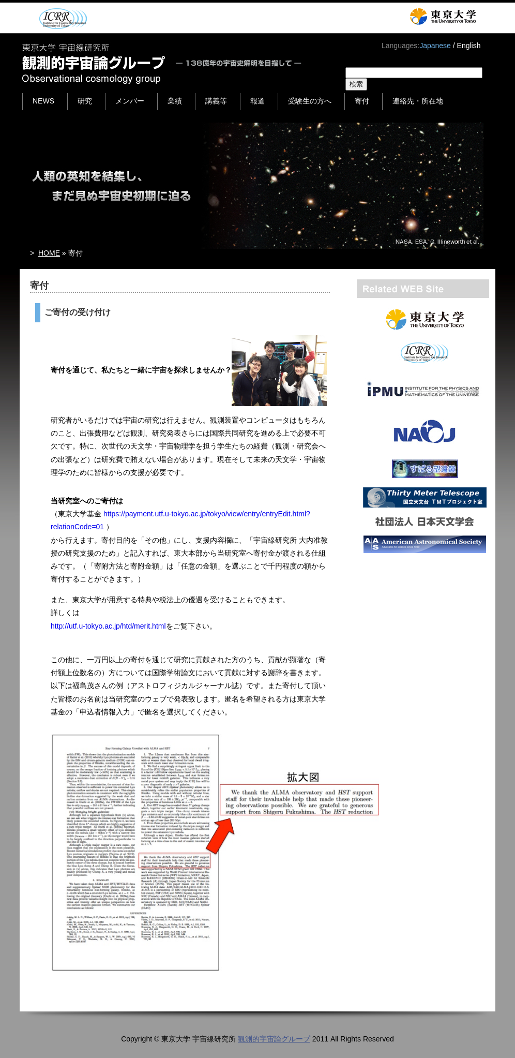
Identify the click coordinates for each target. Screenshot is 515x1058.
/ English (467, 45)
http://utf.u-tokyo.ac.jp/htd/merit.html (108, 626)
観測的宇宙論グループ (274, 1039)
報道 (257, 101)
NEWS (43, 101)
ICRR (61, 18)
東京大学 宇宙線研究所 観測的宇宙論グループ (163, 63)
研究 (85, 101)
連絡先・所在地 (417, 101)
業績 (175, 101)
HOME (49, 253)
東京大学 (442, 16)
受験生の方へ (309, 101)
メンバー (129, 101)
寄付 (362, 101)
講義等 (216, 101)
